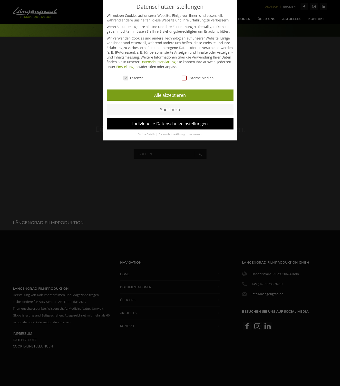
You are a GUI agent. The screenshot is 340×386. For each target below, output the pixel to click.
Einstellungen (127, 64)
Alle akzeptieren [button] (170, 93)
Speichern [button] (170, 107)
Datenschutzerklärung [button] (172, 132)
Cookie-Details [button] (146, 132)
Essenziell (134, 76)
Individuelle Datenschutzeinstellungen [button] (170, 122)
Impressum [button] (195, 132)
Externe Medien (198, 76)
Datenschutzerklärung (157, 60)
